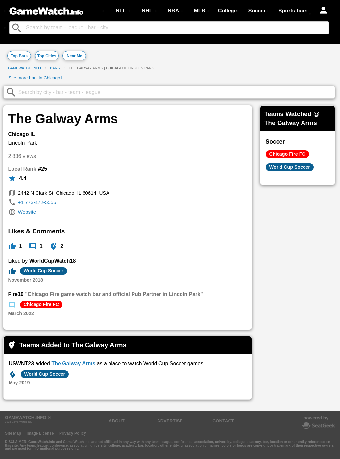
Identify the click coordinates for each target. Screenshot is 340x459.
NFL (121, 10)
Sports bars (293, 10)
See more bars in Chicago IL (36, 77)
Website (27, 212)
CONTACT (223, 420)
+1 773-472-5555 (37, 202)
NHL (147, 10)
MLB (199, 10)
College (227, 10)
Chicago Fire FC (41, 304)
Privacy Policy (72, 433)
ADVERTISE (170, 420)
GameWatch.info (24, 68)
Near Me (74, 56)
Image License (40, 433)
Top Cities (46, 56)
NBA (173, 10)
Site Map (13, 433)
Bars (55, 68)
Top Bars (19, 56)
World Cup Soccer (43, 270)
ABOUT (116, 420)
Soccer (257, 10)
